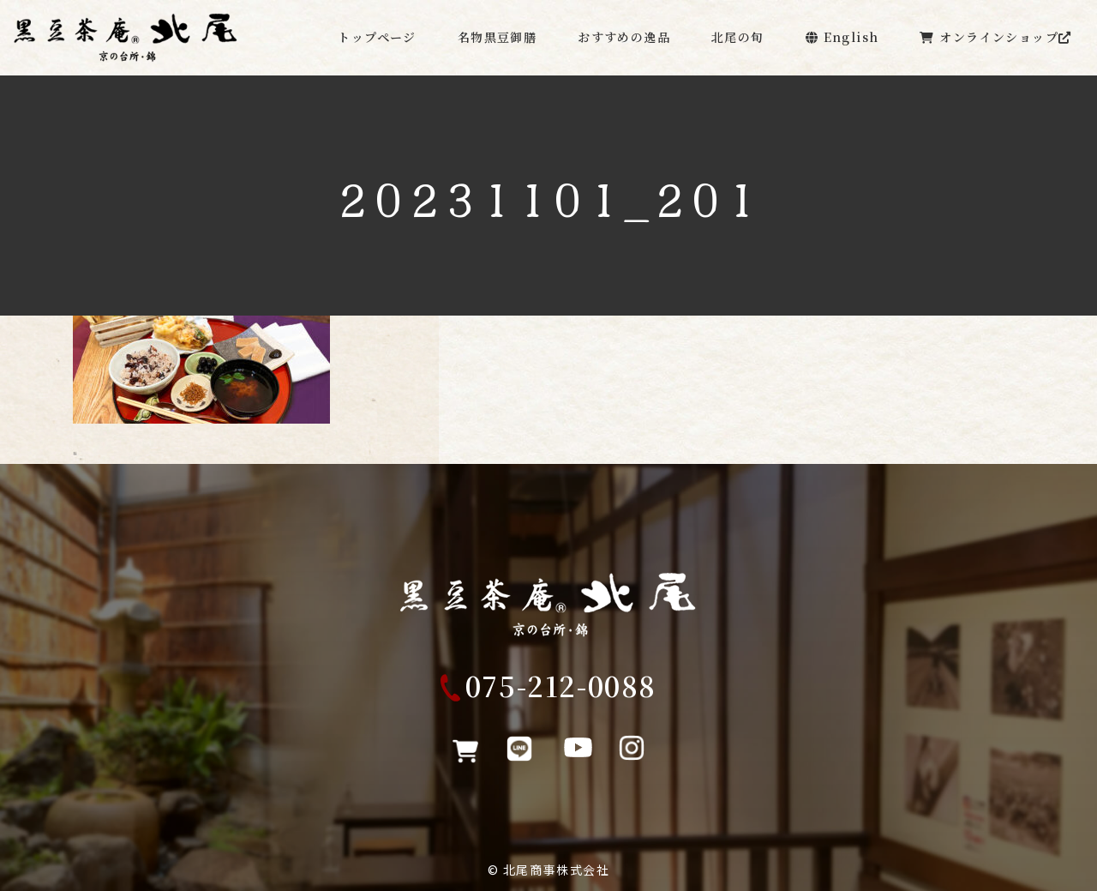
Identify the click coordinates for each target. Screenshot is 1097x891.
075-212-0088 (560, 693)
